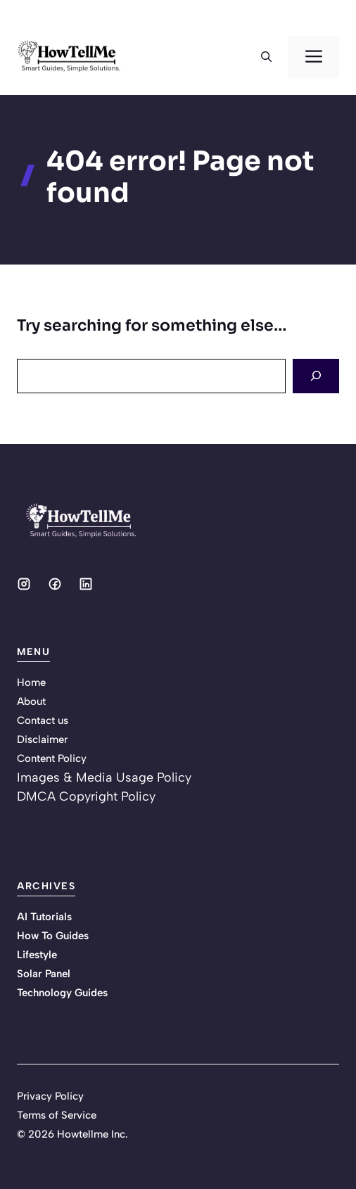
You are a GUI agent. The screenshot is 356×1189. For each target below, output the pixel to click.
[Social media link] (24, 584)
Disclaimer (42, 739)
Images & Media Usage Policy (104, 777)
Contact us (42, 720)
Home (31, 682)
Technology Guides (62, 992)
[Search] (316, 376)
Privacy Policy (50, 1096)
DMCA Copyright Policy (86, 796)
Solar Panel (43, 973)
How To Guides (53, 935)
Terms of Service (56, 1115)
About (31, 701)
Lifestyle (37, 954)
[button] (266, 57)
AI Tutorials (44, 916)
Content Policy (52, 758)
